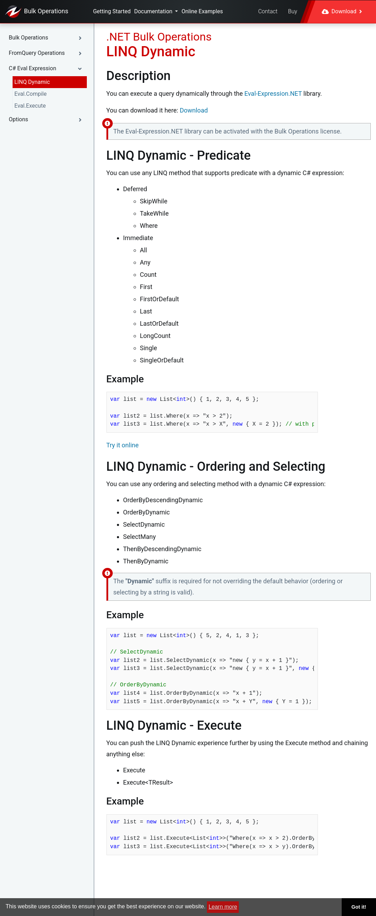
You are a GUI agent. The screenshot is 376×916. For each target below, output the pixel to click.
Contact (267, 11)
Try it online (122, 445)
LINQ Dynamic (32, 82)
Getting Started (112, 11)
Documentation (154, 11)
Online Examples (202, 11)
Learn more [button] (223, 907)
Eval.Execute (30, 105)
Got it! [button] (358, 907)
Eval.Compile (30, 94)
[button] (47, 37)
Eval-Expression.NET (273, 93)
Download (194, 110)
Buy (292, 11)
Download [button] (342, 11)
